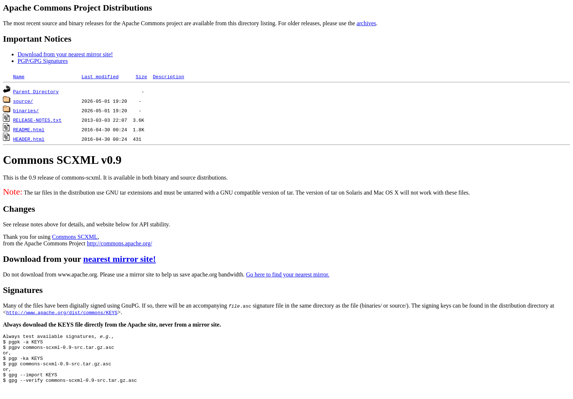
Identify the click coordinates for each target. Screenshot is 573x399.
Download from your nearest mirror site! (65, 54)
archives (366, 23)
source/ (23, 101)
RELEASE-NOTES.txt (37, 120)
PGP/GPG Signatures (43, 61)
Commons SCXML (75, 237)
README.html (29, 129)
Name (18, 76)
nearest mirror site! (119, 259)
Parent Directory (36, 91)
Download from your (43, 259)
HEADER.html (29, 139)
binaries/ (26, 110)
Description (168, 76)
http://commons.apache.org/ (119, 243)
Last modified (99, 76)
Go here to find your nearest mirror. (287, 274)
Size (141, 76)
